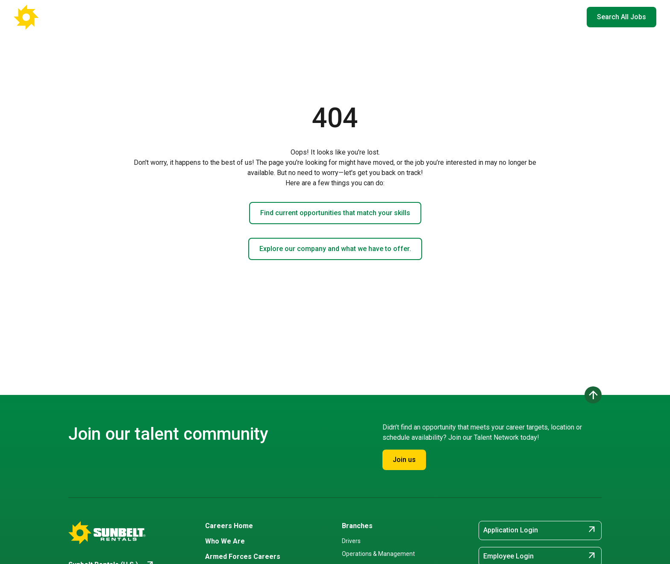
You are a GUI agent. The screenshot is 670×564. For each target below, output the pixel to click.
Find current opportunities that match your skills (335, 213)
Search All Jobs (621, 17)
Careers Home (277, 17)
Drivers (351, 541)
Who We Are (401, 17)
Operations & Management (378, 553)
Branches (357, 526)
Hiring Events (524, 17)
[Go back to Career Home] (55, 17)
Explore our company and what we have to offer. (335, 249)
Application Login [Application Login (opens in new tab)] (540, 530)
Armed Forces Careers (462, 17)
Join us (404, 460)
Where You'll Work (340, 17)
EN (567, 17)
